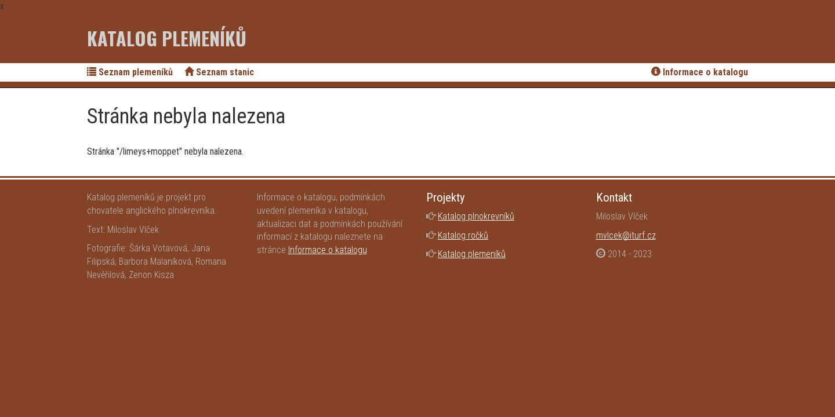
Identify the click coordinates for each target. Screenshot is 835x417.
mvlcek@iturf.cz (626, 235)
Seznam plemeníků (130, 72)
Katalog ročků (463, 235)
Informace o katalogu (699, 72)
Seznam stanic (219, 72)
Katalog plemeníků (166, 38)
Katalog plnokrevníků (476, 216)
